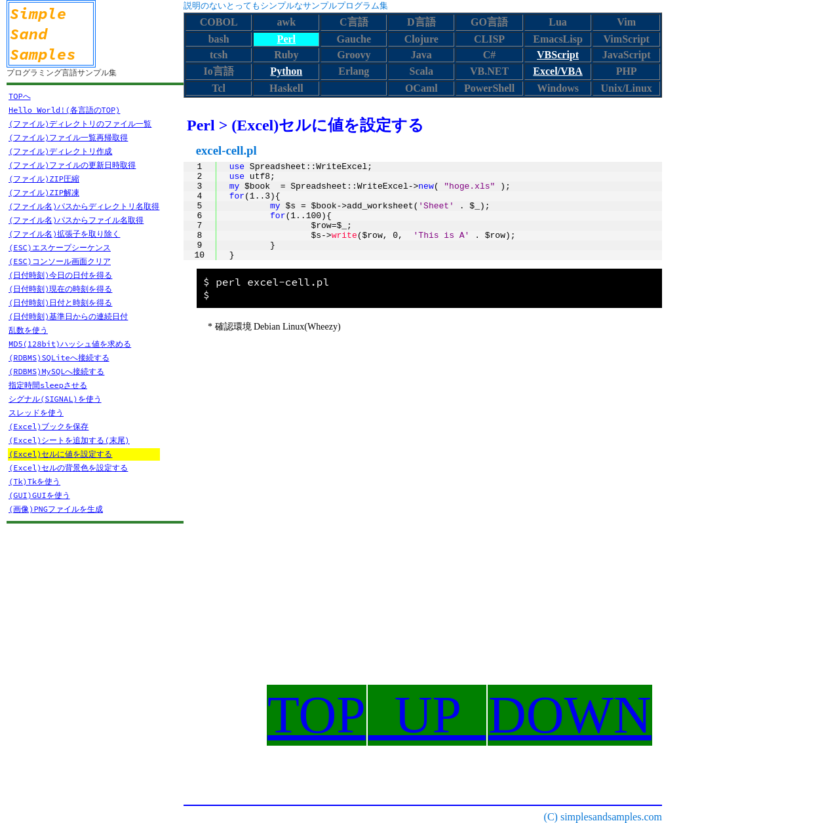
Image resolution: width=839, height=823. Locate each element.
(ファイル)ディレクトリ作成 (60, 151)
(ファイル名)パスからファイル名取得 (76, 220)
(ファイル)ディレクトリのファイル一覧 (80, 123)
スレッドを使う (36, 412)
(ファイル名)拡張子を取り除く (64, 234)
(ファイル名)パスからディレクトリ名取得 (84, 206)
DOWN (570, 715)
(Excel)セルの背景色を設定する (68, 467)
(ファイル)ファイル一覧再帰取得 (68, 137)
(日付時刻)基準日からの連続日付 (68, 316)
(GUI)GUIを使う (39, 495)
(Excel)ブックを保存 (48, 426)
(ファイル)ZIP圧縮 (44, 178)
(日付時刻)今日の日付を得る (60, 275)
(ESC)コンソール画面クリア (60, 261)
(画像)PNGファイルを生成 (56, 509)
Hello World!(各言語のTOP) (64, 110)
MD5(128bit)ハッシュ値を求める (70, 344)
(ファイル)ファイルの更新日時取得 (72, 165)
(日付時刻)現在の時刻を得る (60, 289)
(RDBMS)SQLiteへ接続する (59, 357)
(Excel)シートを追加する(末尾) (69, 440)
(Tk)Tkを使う (34, 481)
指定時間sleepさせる (48, 385)
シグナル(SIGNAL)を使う (55, 399)
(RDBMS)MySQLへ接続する (56, 371)
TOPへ (20, 96)
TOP (316, 715)
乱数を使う (28, 330)
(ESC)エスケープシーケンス (60, 247)
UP (427, 715)
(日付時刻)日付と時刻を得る (60, 302)
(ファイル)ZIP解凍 (44, 192)
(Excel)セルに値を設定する (60, 454)
